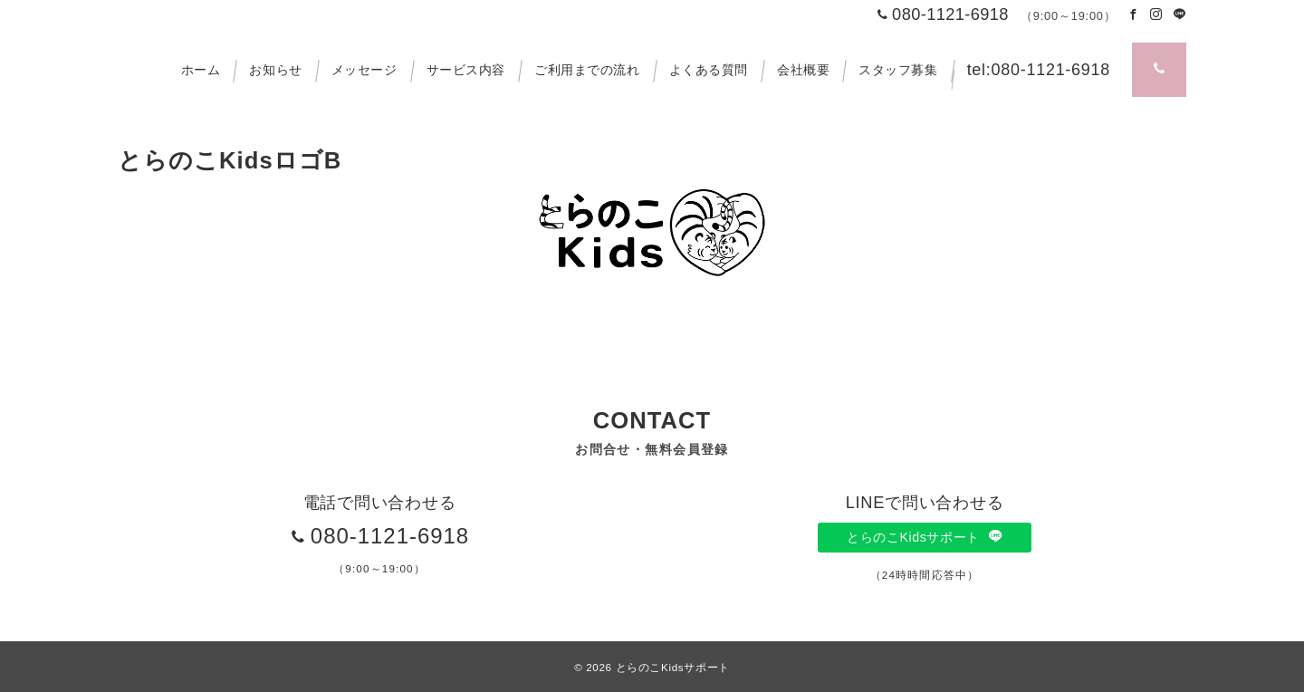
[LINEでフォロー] (1180, 15)
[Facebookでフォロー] (1133, 15)
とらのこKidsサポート (924, 537)
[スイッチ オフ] (1159, 69)
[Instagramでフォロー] (1156, 15)
